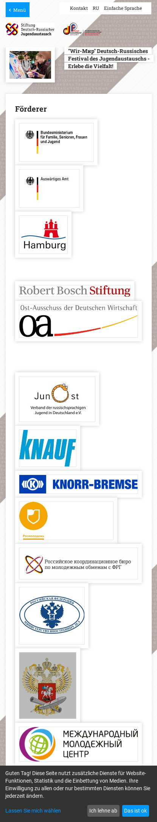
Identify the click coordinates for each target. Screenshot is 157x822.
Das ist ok (135, 811)
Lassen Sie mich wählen (33, 811)
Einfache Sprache (123, 8)
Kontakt (79, 8)
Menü (19, 10)
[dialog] (78, 794)
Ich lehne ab (103, 811)
